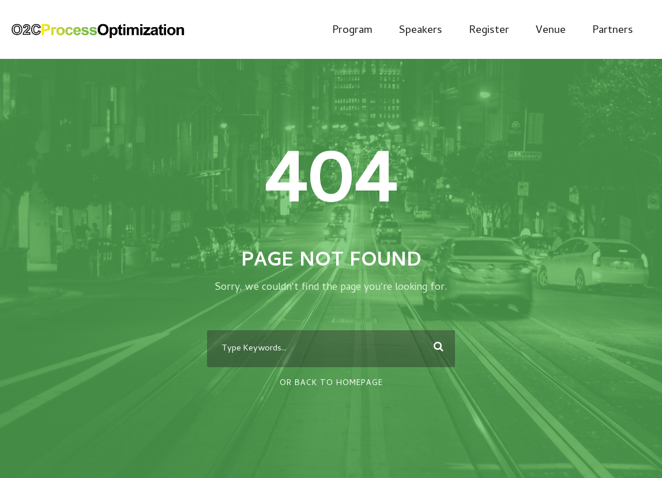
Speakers (420, 31)
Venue (551, 31)
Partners (612, 31)
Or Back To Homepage (331, 383)
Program (352, 31)
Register (489, 31)
